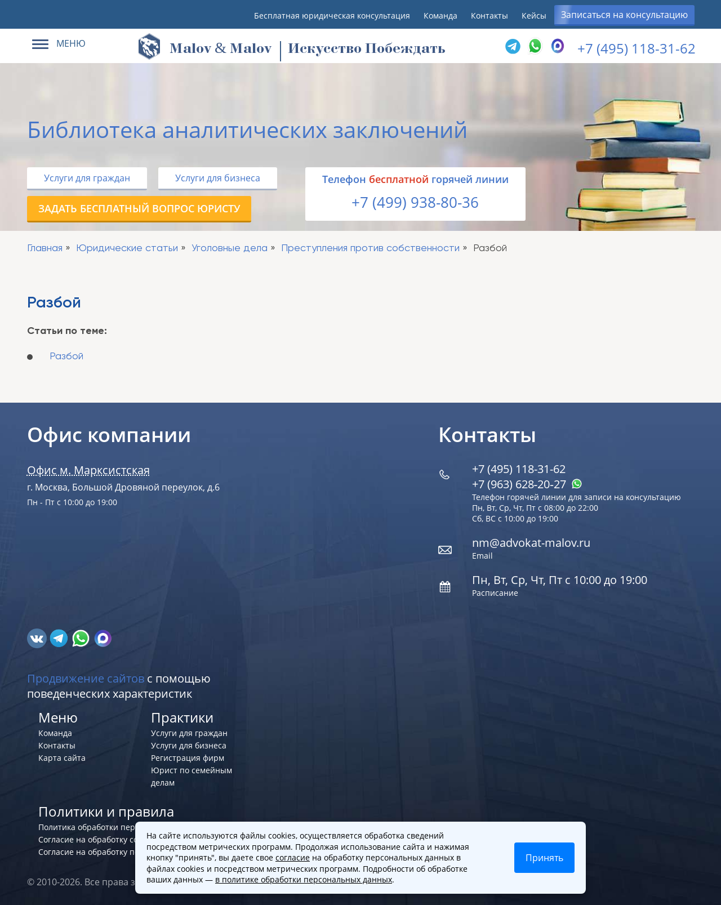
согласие (292, 857)
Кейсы (534, 15)
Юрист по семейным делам (191, 776)
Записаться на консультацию (624, 14)
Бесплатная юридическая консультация (332, 15)
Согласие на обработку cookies (97, 839)
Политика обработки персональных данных (123, 827)
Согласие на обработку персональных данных (128, 851)
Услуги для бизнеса (217, 178)
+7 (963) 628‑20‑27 (527, 484)
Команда (440, 15)
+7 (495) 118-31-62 (636, 48)
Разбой (66, 356)
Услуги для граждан (87, 178)
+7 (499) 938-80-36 (415, 202)
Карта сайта (62, 757)
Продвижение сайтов (85, 678)
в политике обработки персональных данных (303, 879)
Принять (544, 857)
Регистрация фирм (187, 757)
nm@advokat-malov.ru (531, 542)
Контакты (489, 15)
